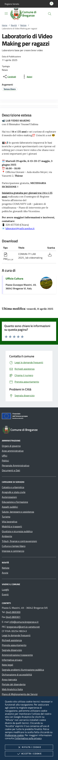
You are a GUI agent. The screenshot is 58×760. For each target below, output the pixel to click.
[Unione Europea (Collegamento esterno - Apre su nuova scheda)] (29, 416)
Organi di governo (11, 446)
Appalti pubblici (10, 507)
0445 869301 (13, 617)
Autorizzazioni (9, 497)
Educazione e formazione (15, 502)
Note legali (7, 665)
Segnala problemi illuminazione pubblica (23, 669)
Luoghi (5, 589)
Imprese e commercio (13, 551)
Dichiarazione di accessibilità (17, 674)
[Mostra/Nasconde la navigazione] (6, 13)
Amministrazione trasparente (17, 655)
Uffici (4, 456)
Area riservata (9, 679)
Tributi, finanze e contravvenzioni (19, 541)
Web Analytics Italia (12, 689)
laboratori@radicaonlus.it (20, 228)
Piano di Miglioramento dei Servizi (20, 694)
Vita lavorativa (9, 521)
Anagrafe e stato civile (13, 492)
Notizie (23, 25)
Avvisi (5, 573)
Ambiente (7, 536)
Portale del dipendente (14, 684)
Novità (14, 25)
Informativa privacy (12, 660)
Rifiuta (29, 747)
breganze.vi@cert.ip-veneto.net (23, 627)
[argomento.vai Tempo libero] (10, 89)
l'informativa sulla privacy (28, 738)
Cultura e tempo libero (13, 546)
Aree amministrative (13, 451)
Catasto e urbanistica (13, 487)
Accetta (29, 753)
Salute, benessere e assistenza (18, 512)
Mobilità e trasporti (12, 526)
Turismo (6, 516)
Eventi (5, 594)
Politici (5, 460)
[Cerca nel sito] (49, 13)
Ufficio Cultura (14, 278)
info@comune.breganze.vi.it (24, 622)
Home (4, 25)
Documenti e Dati (11, 470)
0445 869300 (13, 612)
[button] (12, 4)
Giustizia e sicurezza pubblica (17, 531)
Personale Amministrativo (15, 465)
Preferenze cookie (14, 735)
